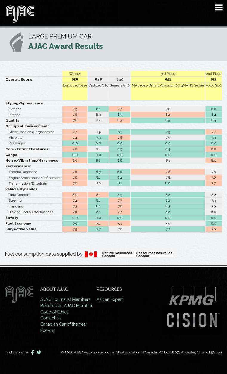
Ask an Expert (112, 299)
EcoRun (47, 329)
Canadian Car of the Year (64, 323)
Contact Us (51, 317)
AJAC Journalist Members (66, 299)
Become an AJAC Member (67, 305)
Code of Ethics (54, 311)
